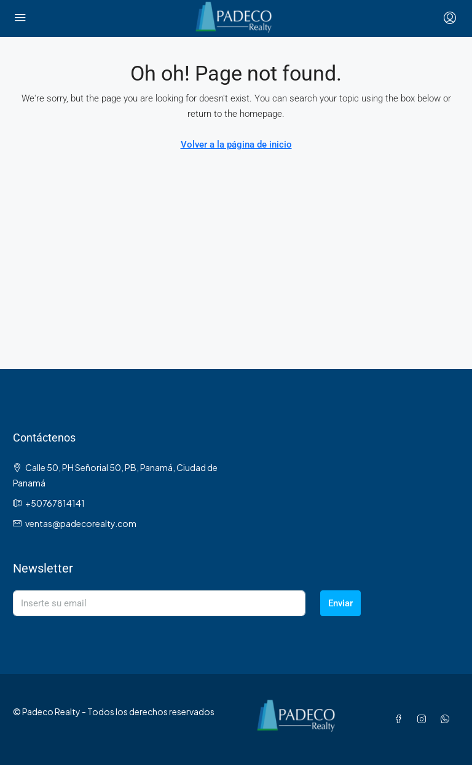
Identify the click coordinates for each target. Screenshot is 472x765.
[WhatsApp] (447, 718)
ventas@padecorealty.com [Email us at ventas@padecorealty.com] (80, 523)
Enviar (340, 603)
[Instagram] (424, 718)
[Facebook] (400, 718)
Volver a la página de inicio (236, 144)
